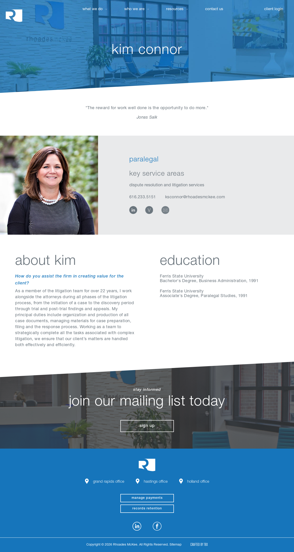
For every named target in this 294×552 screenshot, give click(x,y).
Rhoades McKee (14, 15)
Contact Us (214, 9)
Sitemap (175, 544)
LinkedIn (133, 210)
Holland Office (198, 482)
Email (166, 210)
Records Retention (147, 508)
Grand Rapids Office (108, 482)
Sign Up (147, 426)
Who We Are (134, 9)
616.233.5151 (142, 197)
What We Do (92, 9)
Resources (175, 9)
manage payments (147, 498)
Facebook (157, 526)
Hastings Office (156, 482)
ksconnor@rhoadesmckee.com (195, 197)
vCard (149, 210)
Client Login (273, 9)
